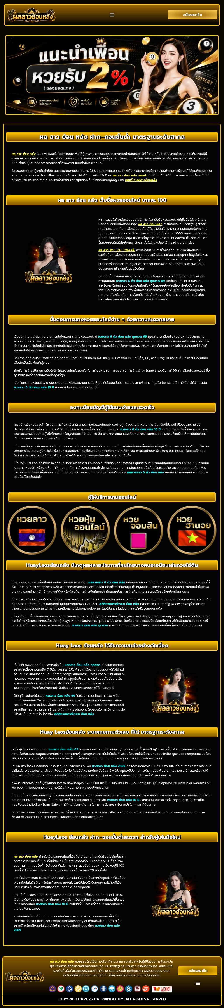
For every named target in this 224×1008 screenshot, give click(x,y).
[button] (112, 15)
